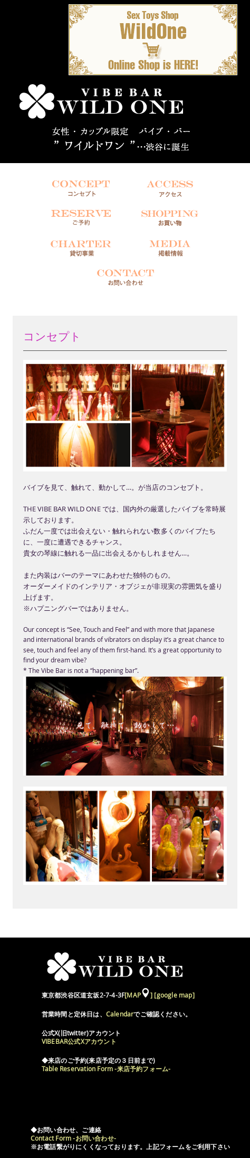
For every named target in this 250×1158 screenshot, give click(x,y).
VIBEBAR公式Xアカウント (79, 1041)
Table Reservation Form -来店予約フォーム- (106, 1069)
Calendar (120, 1014)
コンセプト (52, 336)
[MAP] (138, 995)
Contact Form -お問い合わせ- (73, 1138)
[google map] (174, 995)
